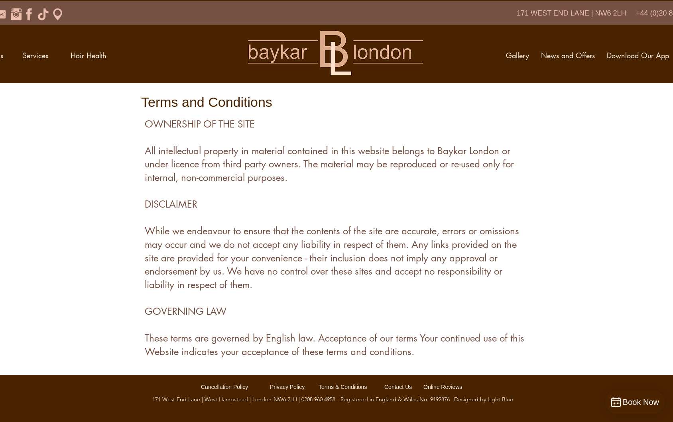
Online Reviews (442, 387)
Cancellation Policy (224, 387)
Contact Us (398, 387)
